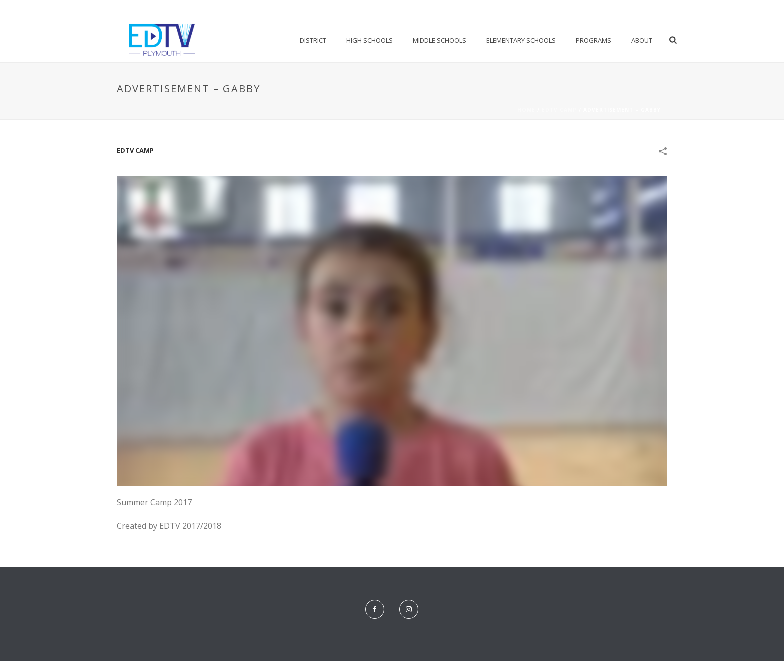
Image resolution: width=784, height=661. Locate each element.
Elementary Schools (521, 40)
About (642, 40)
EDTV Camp (559, 109)
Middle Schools (439, 40)
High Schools (369, 40)
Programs (594, 40)
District (313, 40)
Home (527, 109)
